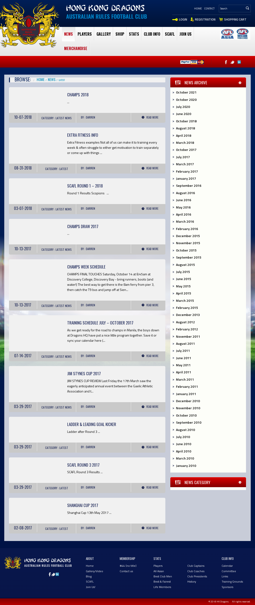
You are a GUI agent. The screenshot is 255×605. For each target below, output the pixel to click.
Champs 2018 (78, 95)
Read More (152, 117)
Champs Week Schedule (86, 267)
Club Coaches (195, 571)
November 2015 (188, 242)
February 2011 (187, 386)
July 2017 (183, 156)
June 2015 (183, 278)
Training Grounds (232, 581)
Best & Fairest (162, 581)
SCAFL (170, 34)
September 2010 (188, 422)
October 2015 (186, 250)
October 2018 (186, 121)
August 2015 (185, 264)
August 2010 (185, 429)
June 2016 (183, 199)
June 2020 (183, 113)
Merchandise (75, 48)
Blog (89, 576)
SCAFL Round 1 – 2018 (85, 186)
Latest (60, 118)
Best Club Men (163, 576)
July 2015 (183, 271)
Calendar (227, 565)
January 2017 (186, 178)
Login (183, 19)
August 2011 (185, 343)
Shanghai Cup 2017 (82, 505)
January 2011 (186, 393)
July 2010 (183, 436)
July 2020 (183, 106)
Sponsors (227, 587)
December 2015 (188, 235)
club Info (152, 34)
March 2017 (185, 164)
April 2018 (183, 135)
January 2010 (186, 465)
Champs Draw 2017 (82, 226)
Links (225, 576)
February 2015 (187, 307)
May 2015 (183, 286)
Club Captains (195, 565)
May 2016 (183, 207)
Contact (209, 8)
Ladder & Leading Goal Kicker (91, 424)
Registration (205, 19)
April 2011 (183, 372)
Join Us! (90, 587)
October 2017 (186, 149)
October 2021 (186, 92)
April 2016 (183, 214)
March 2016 (185, 221)
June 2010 (183, 443)
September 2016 (188, 185)
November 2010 (188, 407)
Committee (229, 571)
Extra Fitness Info (82, 135)
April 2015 (183, 293)
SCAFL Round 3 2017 (83, 465)
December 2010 (188, 400)
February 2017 (187, 171)
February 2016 (187, 228)
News (68, 34)
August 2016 (185, 192)
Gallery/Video (94, 571)
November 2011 (188, 336)
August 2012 (185, 322)
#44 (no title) (128, 565)
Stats (134, 34)
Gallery (104, 34)
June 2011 (183, 357)
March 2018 (185, 142)
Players (85, 34)
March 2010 (185, 458)
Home (198, 8)
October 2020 (186, 99)
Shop (119, 34)
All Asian (159, 571)
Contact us (126, 571)
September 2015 (188, 257)
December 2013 (188, 314)
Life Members (162, 587)
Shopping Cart (235, 19)
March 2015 (185, 300)
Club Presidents (197, 576)
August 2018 (185, 128)
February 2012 (187, 329)
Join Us (186, 34)
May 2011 (183, 364)
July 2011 (183, 350)
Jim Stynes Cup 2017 (84, 373)
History (191, 581)
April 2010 (183, 451)
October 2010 (186, 415)
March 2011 (185, 379)
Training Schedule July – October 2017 (100, 323)
